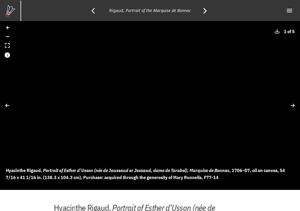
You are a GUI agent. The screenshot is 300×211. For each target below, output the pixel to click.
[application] (150, 105)
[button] (7, 28)
